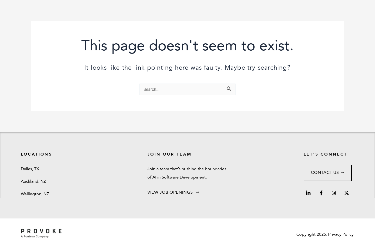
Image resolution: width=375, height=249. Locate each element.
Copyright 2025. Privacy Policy (325, 234)
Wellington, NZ (35, 194)
